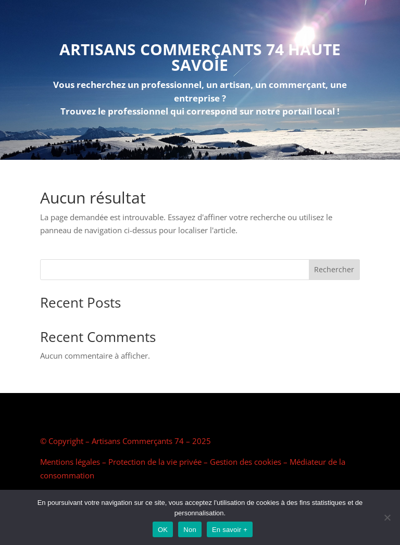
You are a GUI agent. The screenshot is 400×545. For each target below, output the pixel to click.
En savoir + (229, 530)
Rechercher (334, 269)
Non (189, 530)
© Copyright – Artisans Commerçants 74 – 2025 (125, 441)
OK (163, 530)
